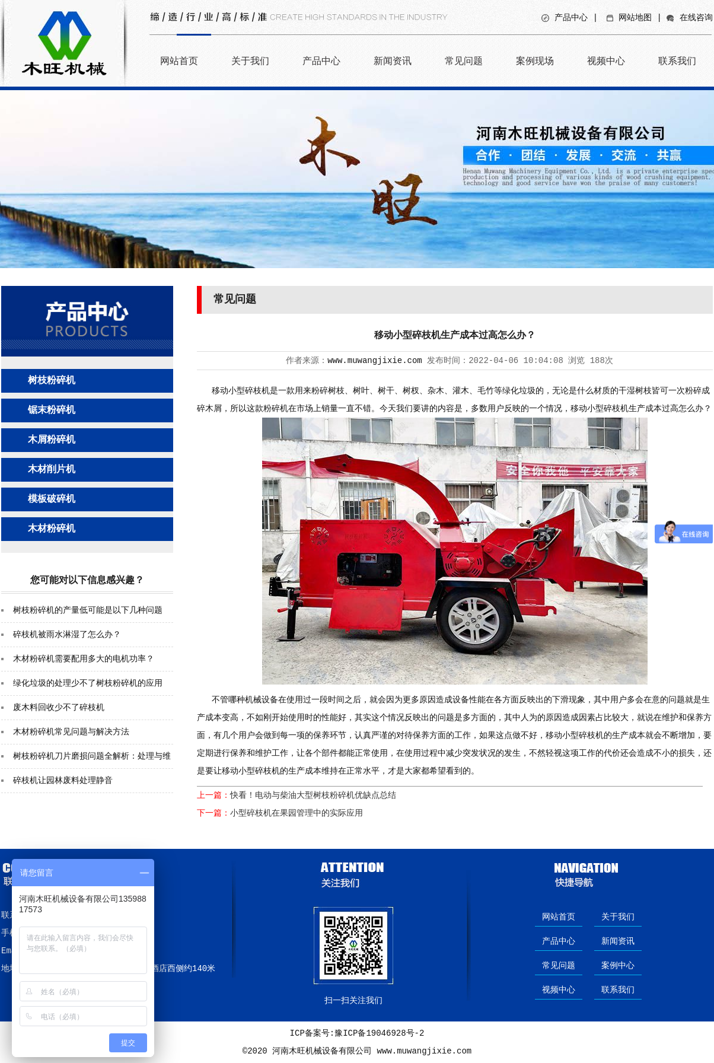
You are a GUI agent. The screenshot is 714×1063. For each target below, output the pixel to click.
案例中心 (618, 965)
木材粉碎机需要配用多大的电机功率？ (83, 659)
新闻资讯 (393, 61)
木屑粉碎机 (51, 440)
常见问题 (464, 61)
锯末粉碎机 (51, 410)
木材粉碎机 (51, 529)
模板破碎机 (51, 499)
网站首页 (179, 61)
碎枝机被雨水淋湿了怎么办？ (67, 634)
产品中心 (571, 18)
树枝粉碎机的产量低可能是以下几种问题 (87, 610)
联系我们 (677, 61)
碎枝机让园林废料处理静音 (63, 780)
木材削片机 (51, 469)
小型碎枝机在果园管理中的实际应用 (296, 813)
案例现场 (535, 61)
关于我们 (250, 61)
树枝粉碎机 (51, 380)
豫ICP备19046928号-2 (379, 1033)
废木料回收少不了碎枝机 (58, 707)
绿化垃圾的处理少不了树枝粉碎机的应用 (87, 683)
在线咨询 (696, 18)
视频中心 (606, 61)
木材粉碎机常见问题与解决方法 (71, 732)
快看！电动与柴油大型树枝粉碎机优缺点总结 (313, 795)
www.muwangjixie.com (374, 360)
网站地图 (635, 18)
